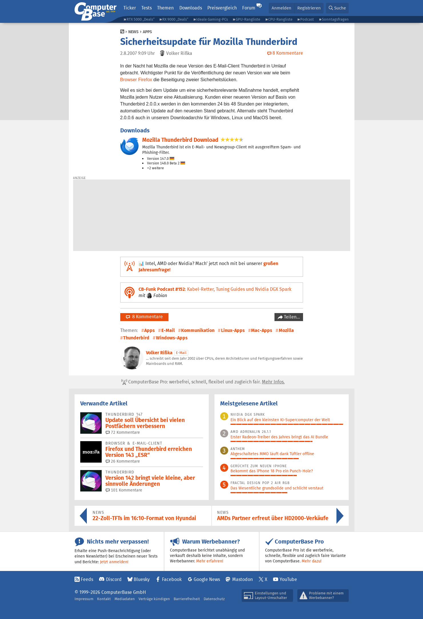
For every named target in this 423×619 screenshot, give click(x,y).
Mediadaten (125, 599)
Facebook (172, 579)
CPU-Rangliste (280, 19)
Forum (248, 8)
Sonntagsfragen (335, 19)
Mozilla (286, 330)
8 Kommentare (144, 316)
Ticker (129, 8)
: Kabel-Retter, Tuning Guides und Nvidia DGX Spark (215, 289)
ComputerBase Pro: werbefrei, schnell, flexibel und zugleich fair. (203, 382)
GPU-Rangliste (248, 19)
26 (123, 461)
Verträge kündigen (154, 599)
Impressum (84, 599)
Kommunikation (197, 330)
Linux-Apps (233, 330)
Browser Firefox (136, 79)
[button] (337, 8)
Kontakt (104, 599)
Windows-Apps (172, 338)
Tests (146, 8)
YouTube (288, 579)
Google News (207, 579)
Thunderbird (136, 338)
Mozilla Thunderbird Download (180, 140)
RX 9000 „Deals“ (175, 19)
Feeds (87, 579)
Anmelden (281, 8)
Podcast (307, 19)
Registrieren (309, 8)
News (133, 31)
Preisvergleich (222, 8)
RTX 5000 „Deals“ (141, 19)
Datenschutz (214, 599)
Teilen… (291, 317)
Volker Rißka (159, 352)
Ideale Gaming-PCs (212, 19)
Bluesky (142, 579)
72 (123, 432)
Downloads (190, 8)
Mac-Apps (261, 330)
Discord (114, 579)
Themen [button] (165, 8)
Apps (147, 31)
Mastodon (242, 579)
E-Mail (168, 330)
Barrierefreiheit (187, 599)
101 (124, 490)
